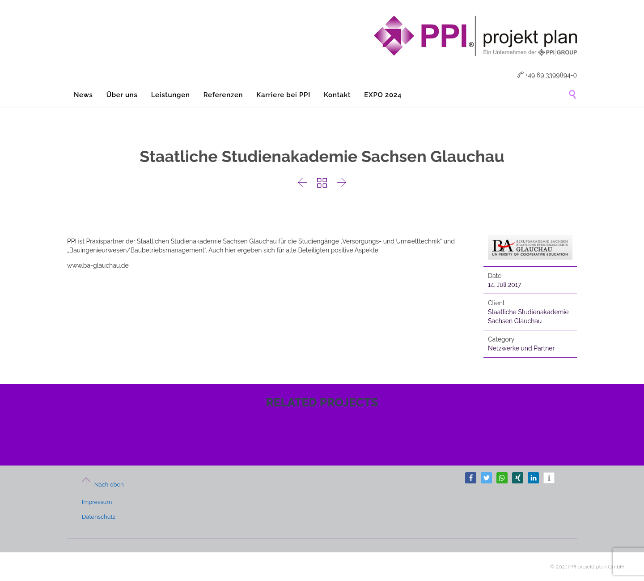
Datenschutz (98, 516)
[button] (470, 477)
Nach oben (102, 484)
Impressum (97, 502)
